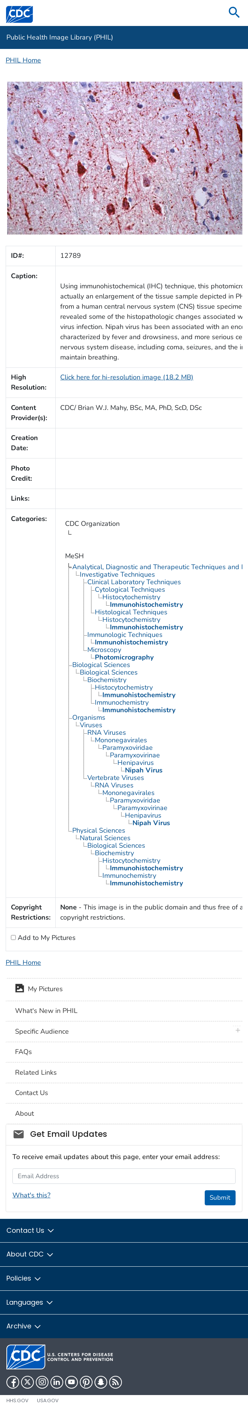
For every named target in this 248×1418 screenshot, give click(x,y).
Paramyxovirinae (135, 755)
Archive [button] (24, 1326)
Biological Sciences (101, 664)
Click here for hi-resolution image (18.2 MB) (126, 377)
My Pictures (39, 990)
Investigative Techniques (117, 574)
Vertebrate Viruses (115, 777)
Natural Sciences (105, 837)
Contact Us (31, 1092)
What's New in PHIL (46, 1010)
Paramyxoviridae (127, 747)
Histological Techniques (131, 612)
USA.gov (48, 1400)
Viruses (91, 725)
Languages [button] (30, 1302)
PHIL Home (23, 60)
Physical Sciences (98, 830)
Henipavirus (135, 762)
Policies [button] (24, 1278)
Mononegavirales (121, 740)
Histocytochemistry (131, 597)
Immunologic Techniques (125, 634)
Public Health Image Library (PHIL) (59, 37)
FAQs (23, 1051)
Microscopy (104, 649)
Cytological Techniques (130, 589)
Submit (220, 1197)
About (24, 1113)
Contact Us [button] (30, 1230)
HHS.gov (17, 1400)
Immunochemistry (122, 702)
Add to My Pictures (46, 937)
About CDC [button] (30, 1254)
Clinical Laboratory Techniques (134, 581)
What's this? (31, 1195)
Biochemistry (106, 679)
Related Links (36, 1072)
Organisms (88, 717)
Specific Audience (42, 1031)
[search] (234, 13)
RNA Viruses (106, 732)
